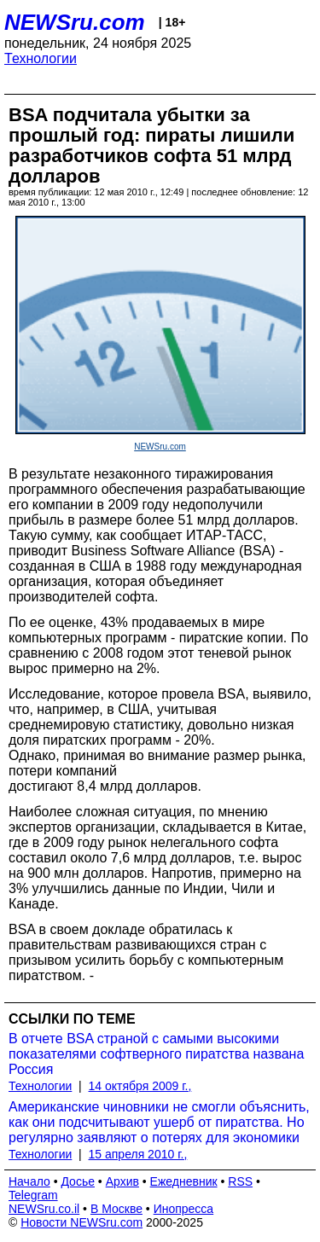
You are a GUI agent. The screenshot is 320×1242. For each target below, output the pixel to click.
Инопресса (184, 1209)
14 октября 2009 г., (140, 1086)
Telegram (33, 1195)
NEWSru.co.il (44, 1209)
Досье (78, 1181)
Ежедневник (184, 1181)
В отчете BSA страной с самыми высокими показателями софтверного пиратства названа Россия (156, 1054)
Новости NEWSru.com (81, 1222)
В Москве (116, 1209)
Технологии (40, 58)
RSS (240, 1181)
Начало (29, 1181)
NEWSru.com (74, 22)
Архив (122, 1181)
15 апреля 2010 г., (138, 1154)
